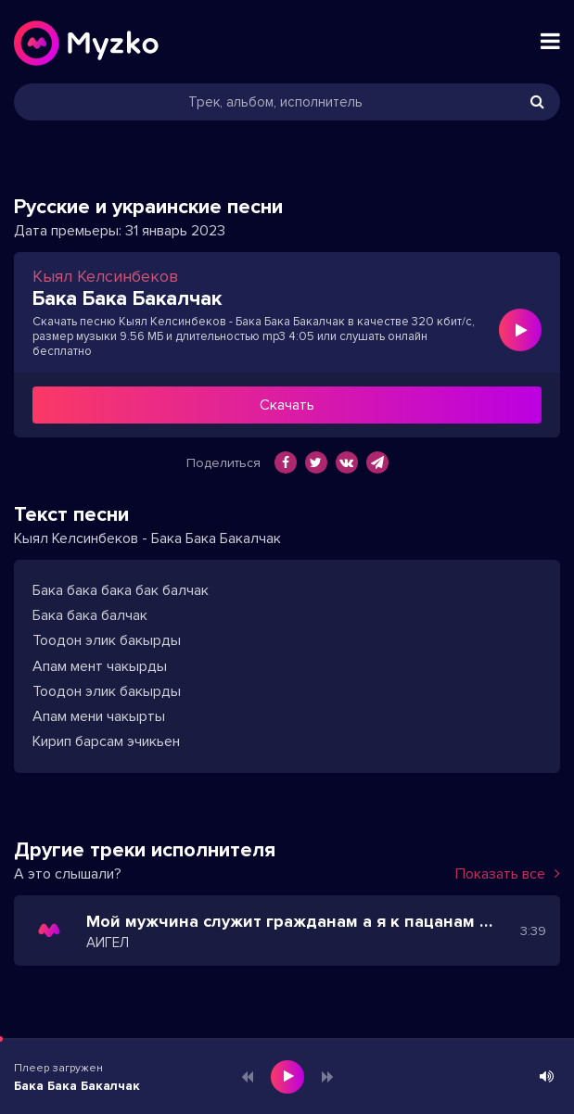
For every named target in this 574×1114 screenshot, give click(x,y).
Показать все (507, 874)
